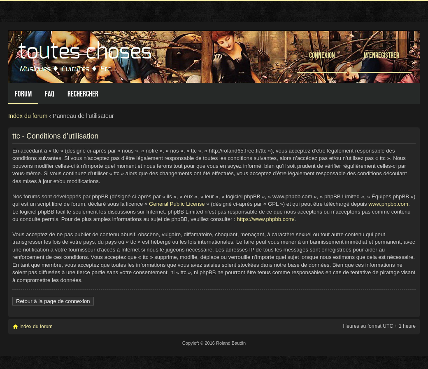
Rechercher (82, 93)
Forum (23, 93)
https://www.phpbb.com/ (265, 219)
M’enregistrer (381, 55)
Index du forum (27, 116)
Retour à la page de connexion (53, 301)
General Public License (177, 204)
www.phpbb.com (388, 204)
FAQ (49, 93)
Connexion (322, 55)
